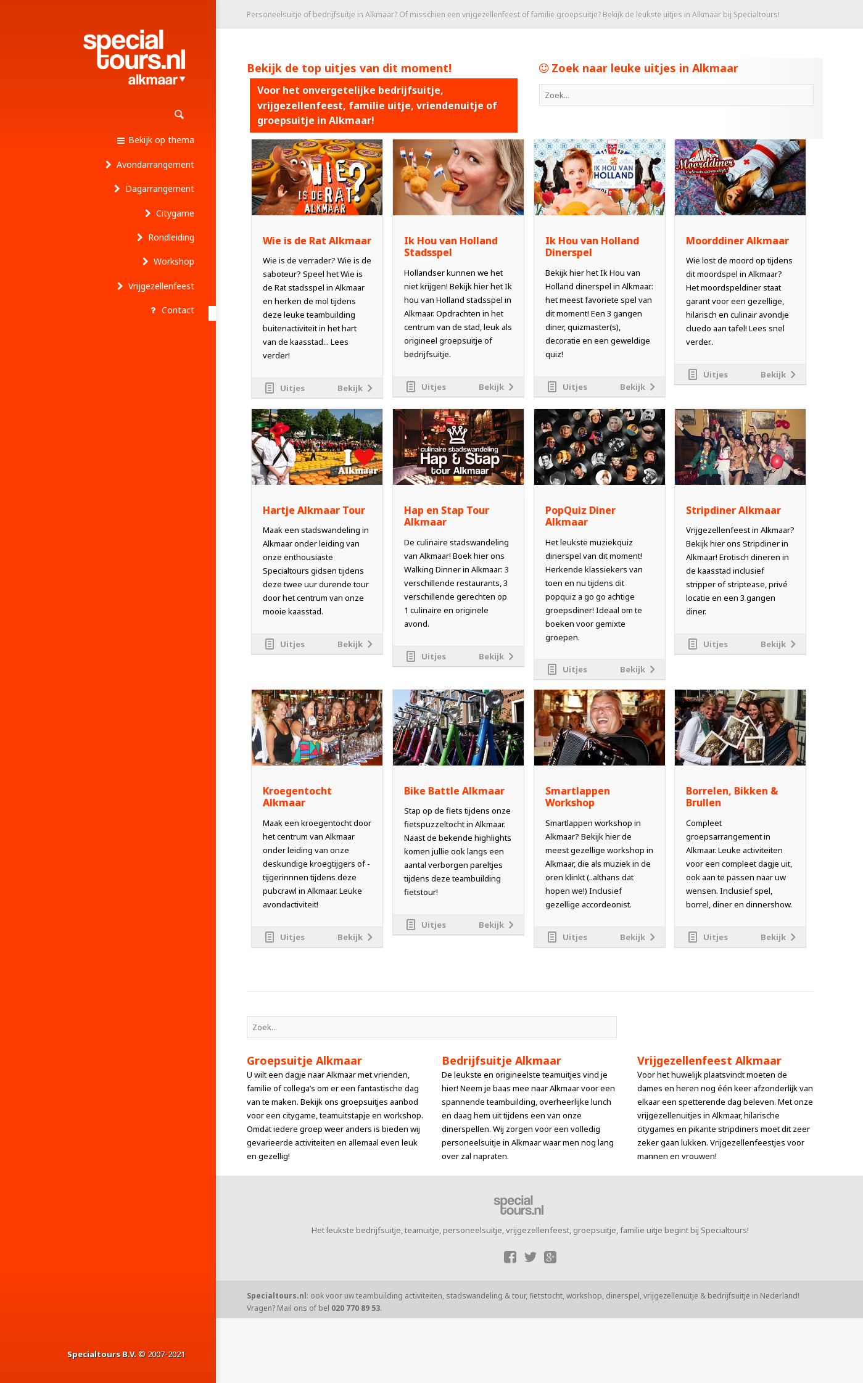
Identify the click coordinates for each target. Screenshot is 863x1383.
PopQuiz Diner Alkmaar (580, 516)
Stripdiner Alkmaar (733, 510)
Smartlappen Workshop (577, 797)
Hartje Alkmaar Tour (314, 510)
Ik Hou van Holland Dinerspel (592, 246)
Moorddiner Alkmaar (737, 241)
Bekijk (350, 388)
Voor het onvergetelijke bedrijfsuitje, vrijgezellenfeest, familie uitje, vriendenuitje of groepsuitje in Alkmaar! (377, 105)
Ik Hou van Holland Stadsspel (451, 246)
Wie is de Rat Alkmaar (317, 241)
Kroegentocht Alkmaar (297, 797)
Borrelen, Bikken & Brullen (732, 797)
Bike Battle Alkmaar (454, 791)
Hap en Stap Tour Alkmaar (446, 516)
